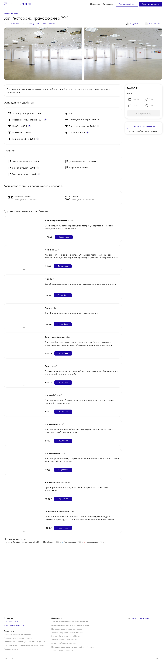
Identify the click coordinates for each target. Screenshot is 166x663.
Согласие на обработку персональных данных (24, 642)
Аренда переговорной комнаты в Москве (69, 622)
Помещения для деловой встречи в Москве (70, 625)
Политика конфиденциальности (18, 638)
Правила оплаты (11, 649)
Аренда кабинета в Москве (63, 643)
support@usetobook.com (14, 625)
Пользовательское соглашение (17, 634)
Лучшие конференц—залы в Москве (66, 632)
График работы (49, 24)
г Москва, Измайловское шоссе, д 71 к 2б (21, 24)
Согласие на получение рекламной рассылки (24, 645)
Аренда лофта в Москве (62, 650)
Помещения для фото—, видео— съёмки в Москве (72, 647)
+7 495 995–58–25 (11, 622)
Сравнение (108, 4)
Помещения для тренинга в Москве (66, 629)
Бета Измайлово (11, 13)
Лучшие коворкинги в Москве (64, 639)
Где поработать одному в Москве (66, 636)
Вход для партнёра (140, 618)
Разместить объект (127, 4)
